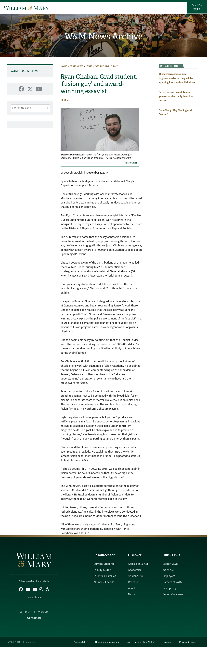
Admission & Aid (138, 564)
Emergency (169, 588)
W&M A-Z (168, 570)
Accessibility (72, 641)
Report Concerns (173, 594)
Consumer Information (100, 641)
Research (134, 582)
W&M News (76, 66)
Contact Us (34, 617)
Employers (169, 576)
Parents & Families (104, 576)
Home (64, 66)
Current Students (104, 564)
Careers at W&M (172, 582)
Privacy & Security (188, 641)
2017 (115, 66)
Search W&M (171, 564)
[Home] (26, 8)
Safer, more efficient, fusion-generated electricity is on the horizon (176, 96)
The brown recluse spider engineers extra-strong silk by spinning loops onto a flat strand (177, 78)
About (131, 588)
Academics (135, 570)
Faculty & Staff (102, 570)
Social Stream (34, 596)
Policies (164, 641)
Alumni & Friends (103, 582)
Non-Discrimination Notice (136, 641)
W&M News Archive (104, 36)
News (131, 594)
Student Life (135, 576)
